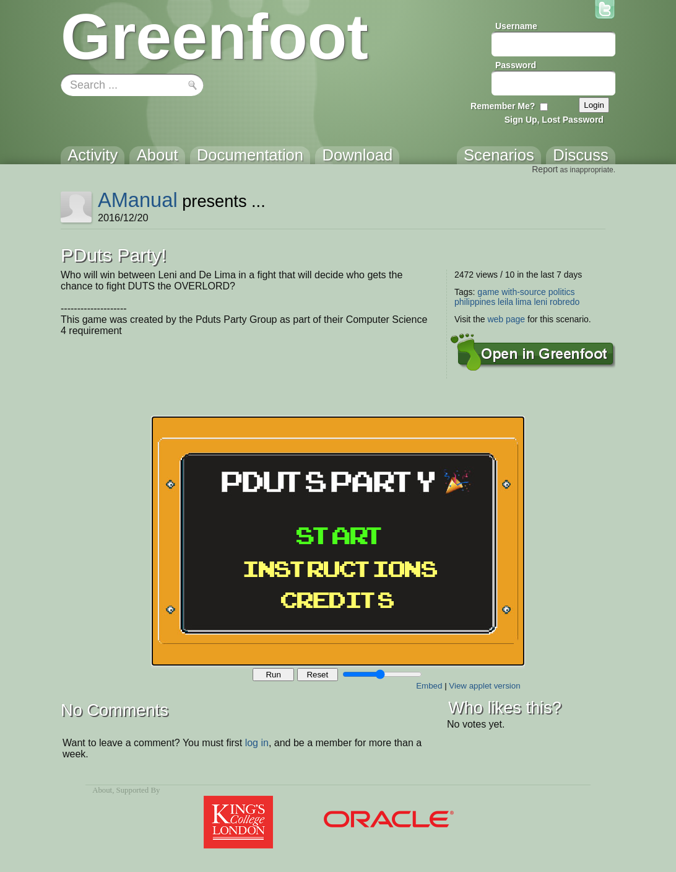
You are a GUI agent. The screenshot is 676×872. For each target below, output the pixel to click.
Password (515, 65)
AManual (138, 199)
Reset (317, 674)
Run (273, 674)
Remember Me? (502, 106)
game (488, 292)
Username (516, 26)
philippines (474, 302)
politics (561, 292)
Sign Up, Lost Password (554, 120)
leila (505, 302)
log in (257, 743)
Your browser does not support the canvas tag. (338, 541)
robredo (564, 302)
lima (524, 302)
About (102, 790)
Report (545, 169)
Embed (429, 685)
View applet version (484, 685)
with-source (523, 292)
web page (506, 319)
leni (540, 302)
